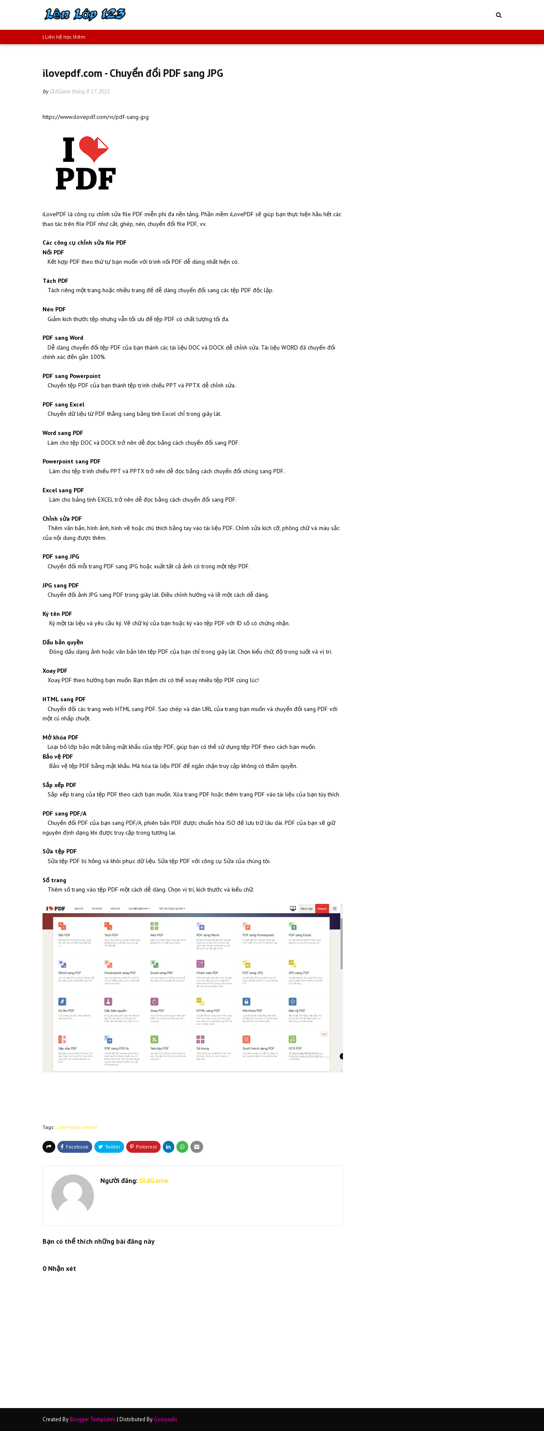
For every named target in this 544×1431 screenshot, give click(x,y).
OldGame (60, 91)
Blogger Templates (93, 1419)
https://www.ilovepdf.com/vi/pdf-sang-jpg (95, 117)
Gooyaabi (165, 1419)
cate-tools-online (77, 1127)
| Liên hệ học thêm (63, 37)
